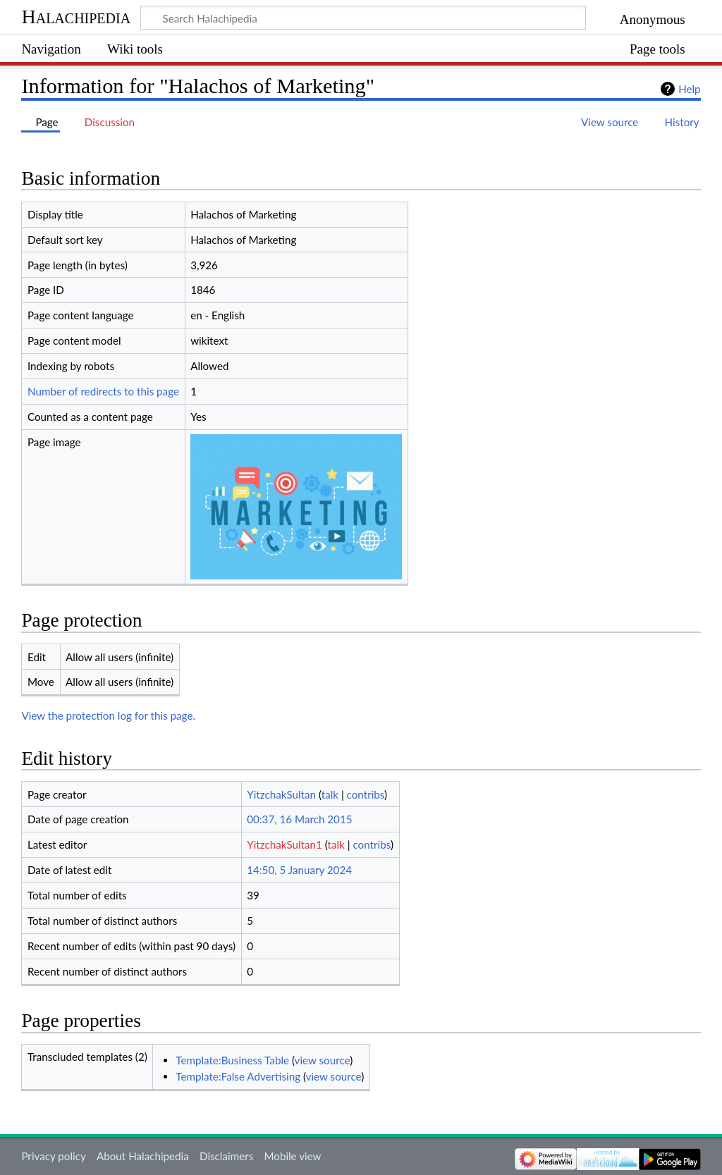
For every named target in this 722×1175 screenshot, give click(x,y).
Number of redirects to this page (103, 391)
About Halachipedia (143, 1156)
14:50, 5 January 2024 (299, 869)
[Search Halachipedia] (363, 17)
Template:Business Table (232, 1060)
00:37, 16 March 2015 (299, 819)
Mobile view (292, 1156)
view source (322, 1060)
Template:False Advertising (238, 1076)
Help (689, 88)
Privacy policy (53, 1156)
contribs (365, 794)
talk (330, 794)
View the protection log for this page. (108, 715)
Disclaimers (226, 1156)
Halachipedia (75, 16)
